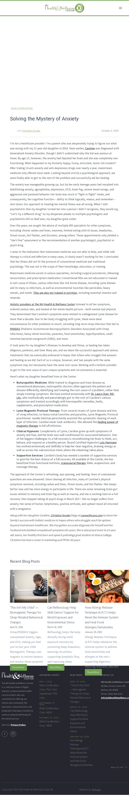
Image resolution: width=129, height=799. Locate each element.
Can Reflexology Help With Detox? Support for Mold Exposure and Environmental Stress (79, 721)
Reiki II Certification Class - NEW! (49, 723)
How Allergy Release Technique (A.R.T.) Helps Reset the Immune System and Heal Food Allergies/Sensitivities (80, 753)
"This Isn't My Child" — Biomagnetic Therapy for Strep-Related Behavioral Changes (80, 693)
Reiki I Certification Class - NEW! (49, 710)
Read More (18, 667)
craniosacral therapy (73, 463)
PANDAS (15, 329)
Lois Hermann (108, 442)
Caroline (90, 148)
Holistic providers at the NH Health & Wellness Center (42, 304)
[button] (120, 8)
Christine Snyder (31, 130)
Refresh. (96, 789)
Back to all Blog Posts (22, 108)
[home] (64, 8)
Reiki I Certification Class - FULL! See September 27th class (49, 691)
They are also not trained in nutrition (55, 293)
